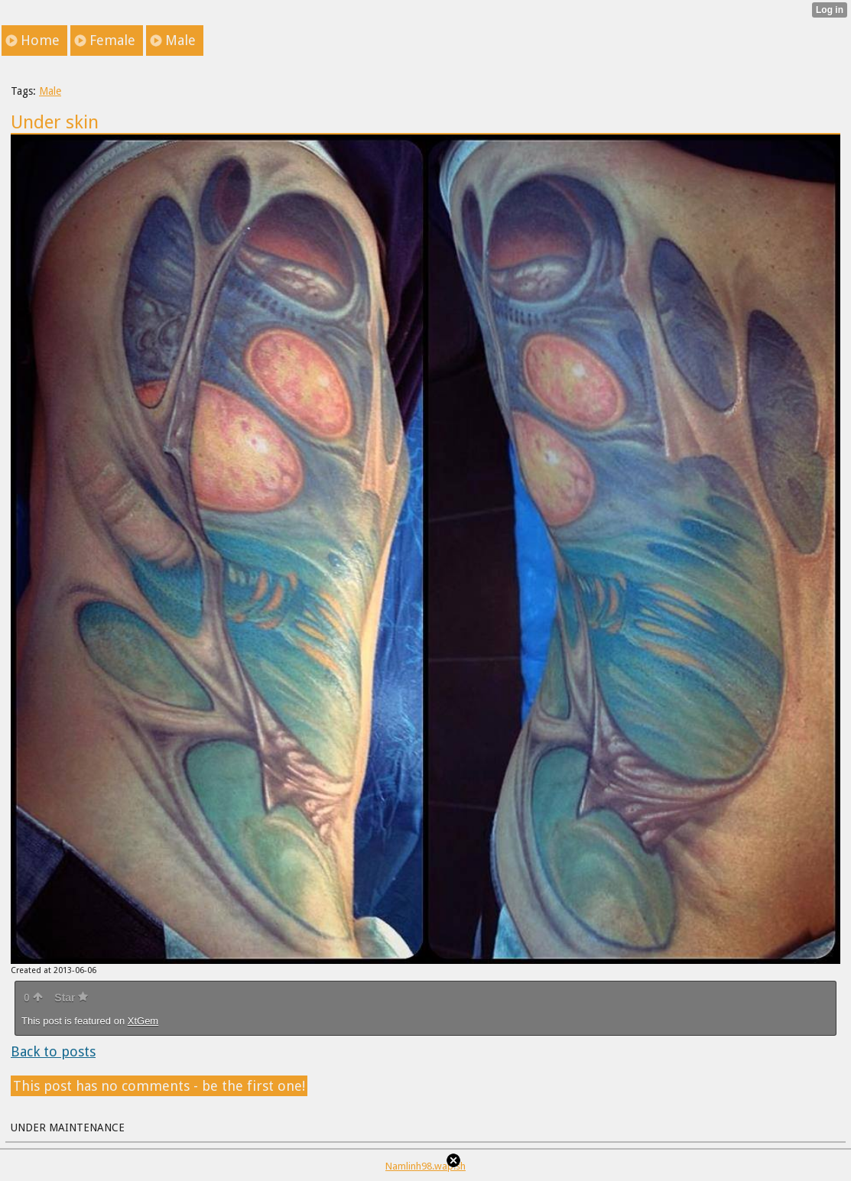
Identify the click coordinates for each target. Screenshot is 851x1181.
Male (50, 91)
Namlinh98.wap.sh (425, 1166)
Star (71, 997)
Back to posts (53, 1051)
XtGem (143, 1021)
